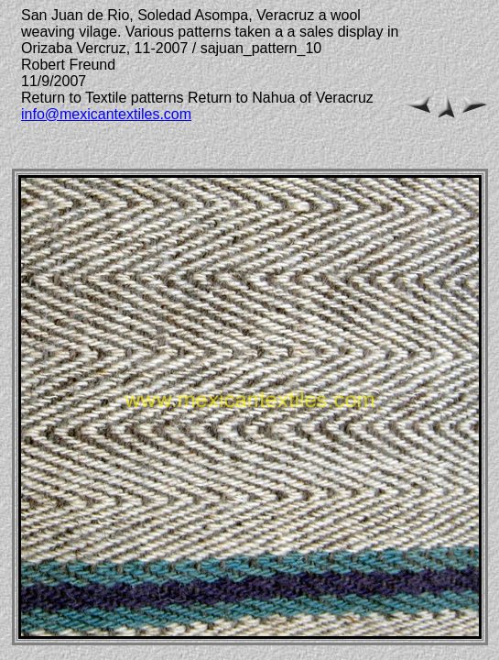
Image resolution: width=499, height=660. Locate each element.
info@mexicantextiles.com (106, 114)
